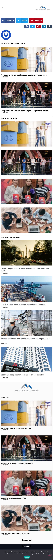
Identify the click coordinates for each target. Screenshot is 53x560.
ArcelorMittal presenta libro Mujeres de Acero (14, 498)
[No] (50, 555)
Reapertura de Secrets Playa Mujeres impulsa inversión (24, 111)
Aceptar (27, 557)
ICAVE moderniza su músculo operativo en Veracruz (23, 305)
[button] (2, 8)
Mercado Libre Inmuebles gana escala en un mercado (24, 75)
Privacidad (26, 546)
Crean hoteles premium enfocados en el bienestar (22, 375)
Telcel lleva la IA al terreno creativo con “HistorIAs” (15, 533)
